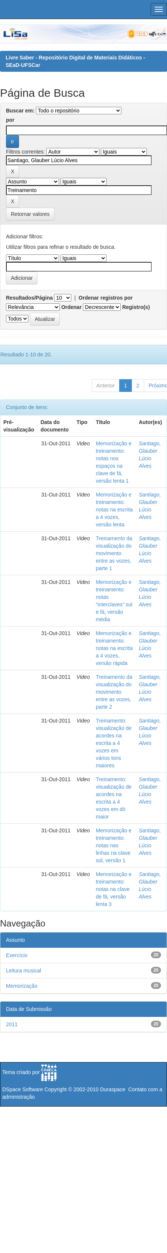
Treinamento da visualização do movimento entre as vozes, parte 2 (114, 692)
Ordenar (71, 307)
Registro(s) (136, 307)
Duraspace (113, 1089)
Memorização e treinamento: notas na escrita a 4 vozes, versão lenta (114, 510)
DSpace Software (22, 1089)
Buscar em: (20, 111)
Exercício (17, 955)
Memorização (21, 986)
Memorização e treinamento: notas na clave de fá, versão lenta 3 (114, 889)
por (10, 120)
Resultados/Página (29, 298)
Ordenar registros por (105, 298)
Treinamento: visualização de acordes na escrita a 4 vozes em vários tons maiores (114, 743)
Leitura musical (23, 971)
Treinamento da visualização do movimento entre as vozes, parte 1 (114, 553)
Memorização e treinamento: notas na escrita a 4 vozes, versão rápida (114, 648)
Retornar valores (30, 214)
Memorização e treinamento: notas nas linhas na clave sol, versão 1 (114, 845)
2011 (12, 1024)
